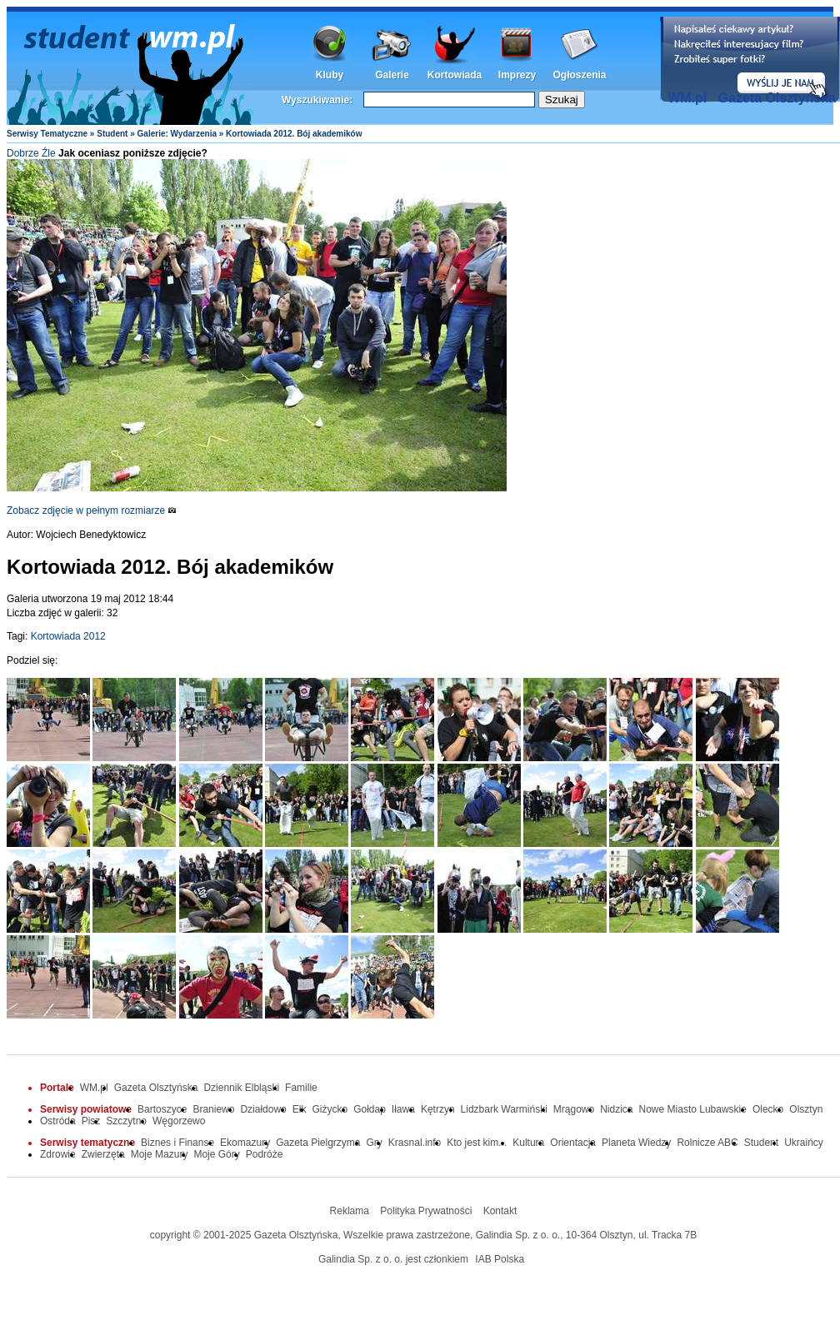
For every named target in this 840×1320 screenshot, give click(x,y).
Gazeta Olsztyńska (777, 98)
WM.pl (687, 98)
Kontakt (500, 1211)
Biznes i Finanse (177, 1142)
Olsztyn (805, 1109)
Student (112, 133)
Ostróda (58, 1121)
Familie (301, 1087)
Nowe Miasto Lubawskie (693, 1109)
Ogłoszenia (579, 75)
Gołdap (369, 1109)
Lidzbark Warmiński (504, 1109)
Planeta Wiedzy (636, 1142)
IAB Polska (499, 1259)
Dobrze (23, 153)
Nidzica (616, 1109)
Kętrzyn (438, 1109)
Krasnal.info (414, 1142)
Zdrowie (58, 1154)
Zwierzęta (103, 1154)
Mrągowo (573, 1109)
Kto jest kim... (477, 1142)
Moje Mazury (159, 1154)
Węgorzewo (178, 1121)
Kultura (528, 1142)
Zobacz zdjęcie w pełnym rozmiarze (92, 510)
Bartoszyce (162, 1109)
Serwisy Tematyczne (47, 133)
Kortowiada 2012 (68, 636)
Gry (374, 1142)
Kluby (329, 75)
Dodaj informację (750, 59)
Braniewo (213, 1109)
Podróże (264, 1154)
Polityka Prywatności (426, 1211)
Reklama (349, 1211)
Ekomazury (245, 1142)
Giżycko (330, 1109)
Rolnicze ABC (707, 1142)
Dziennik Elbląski (241, 1087)
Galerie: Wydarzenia (177, 133)
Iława (403, 1109)
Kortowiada (455, 75)
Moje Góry (216, 1154)
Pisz (91, 1121)
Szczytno (126, 1121)
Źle (49, 153)
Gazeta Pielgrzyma (318, 1142)
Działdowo (263, 1109)
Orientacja (573, 1142)
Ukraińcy (803, 1142)
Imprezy (517, 75)
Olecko (767, 1109)
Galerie (392, 75)
